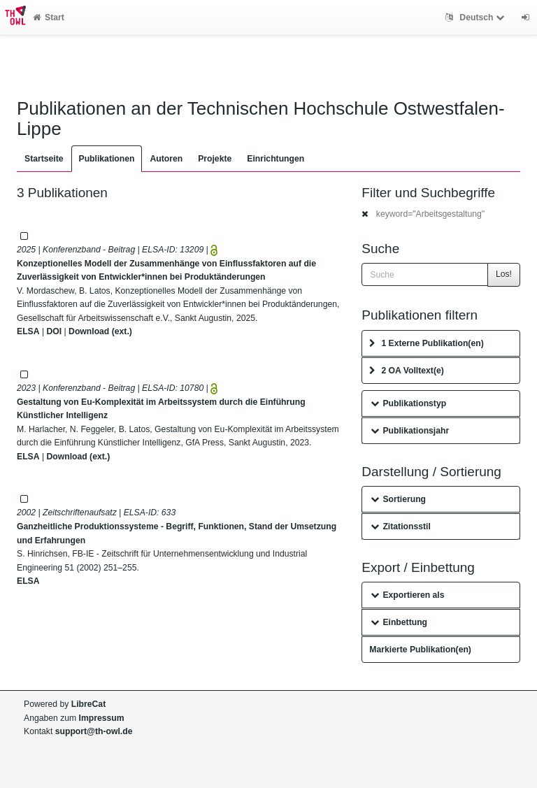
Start (48, 17)
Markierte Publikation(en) (420, 649)
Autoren (166, 159)
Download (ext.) (100, 331)
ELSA (28, 331)
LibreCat (88, 704)
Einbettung (399, 622)
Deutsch (476, 17)
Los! (504, 274)
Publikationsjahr (410, 431)
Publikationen (107, 159)
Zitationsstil (400, 526)
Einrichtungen (275, 159)
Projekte (214, 159)
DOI (54, 331)
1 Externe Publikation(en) (426, 343)
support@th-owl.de (94, 731)
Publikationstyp (408, 403)
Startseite (44, 159)
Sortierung (398, 499)
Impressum (101, 718)
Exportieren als (407, 595)
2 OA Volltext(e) (406, 370)
